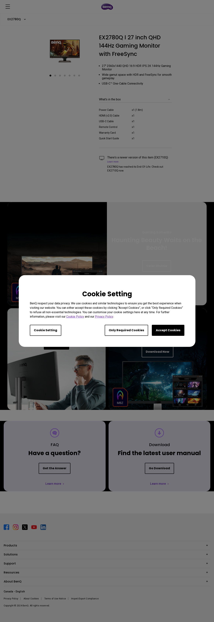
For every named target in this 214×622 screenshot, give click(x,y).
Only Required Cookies (126, 330)
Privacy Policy (104, 316)
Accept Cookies (168, 330)
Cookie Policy (75, 316)
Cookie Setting (45, 330)
